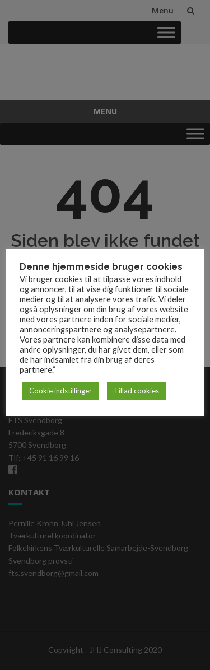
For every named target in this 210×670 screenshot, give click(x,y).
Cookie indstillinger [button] (60, 390)
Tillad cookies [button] (136, 390)
